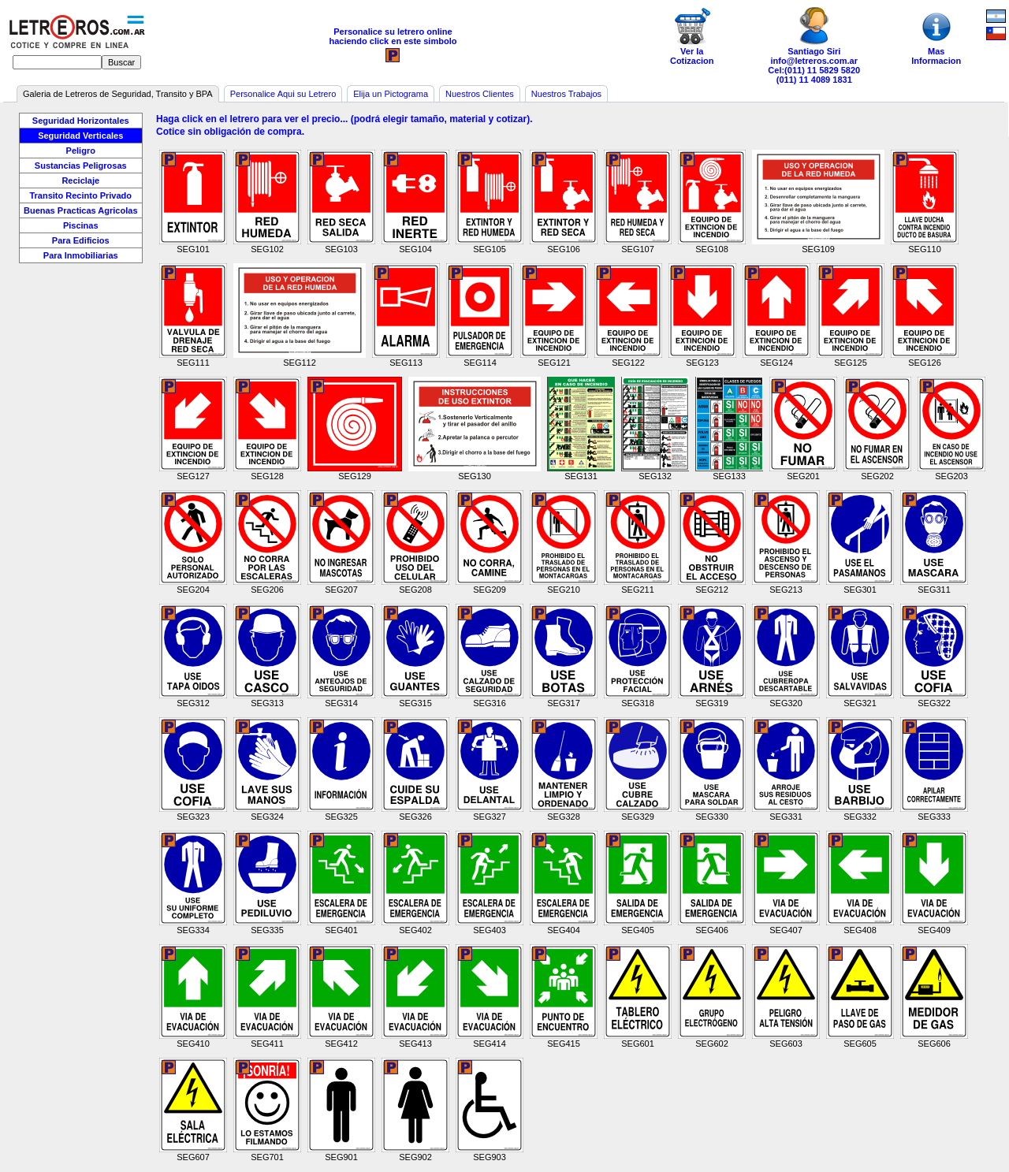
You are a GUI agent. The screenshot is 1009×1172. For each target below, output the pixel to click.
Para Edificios (81, 240)
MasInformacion (936, 36)
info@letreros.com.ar (814, 60)
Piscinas (81, 225)
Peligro (80, 150)
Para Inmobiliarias (80, 255)
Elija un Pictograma (390, 94)
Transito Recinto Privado (80, 195)
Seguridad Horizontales (80, 120)
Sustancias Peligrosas (81, 165)
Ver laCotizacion (692, 36)
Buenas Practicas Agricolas (81, 210)
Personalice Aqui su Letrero (283, 94)
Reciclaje (80, 180)
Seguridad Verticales (80, 135)
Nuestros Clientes (479, 94)
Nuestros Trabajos (566, 94)
